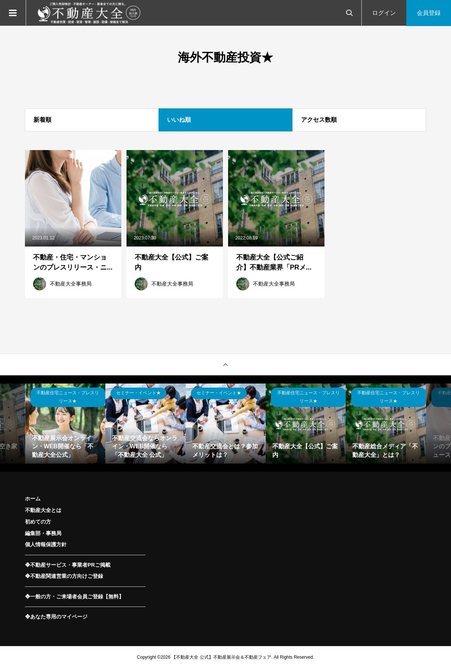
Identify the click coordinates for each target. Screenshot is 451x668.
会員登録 (429, 13)
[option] (65, 424)
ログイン (384, 13)
